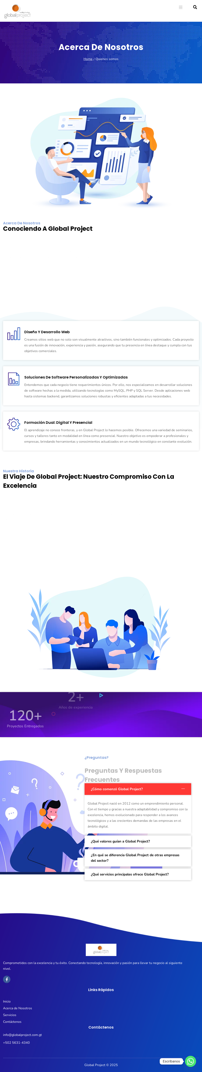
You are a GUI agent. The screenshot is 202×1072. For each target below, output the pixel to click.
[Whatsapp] (190, 1061)
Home (88, 59)
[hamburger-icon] (180, 8)
